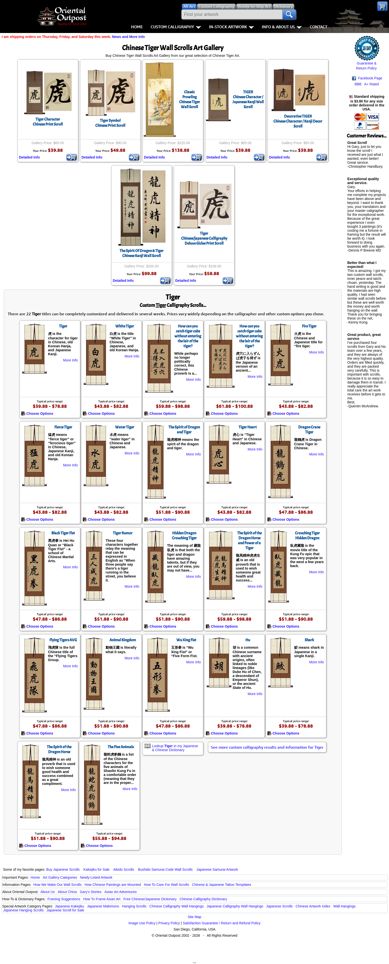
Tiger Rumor (122, 533)
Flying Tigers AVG (63, 640)
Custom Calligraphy (176, 26)
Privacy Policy (169, 923)
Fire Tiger (309, 326)
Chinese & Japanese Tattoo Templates (221, 885)
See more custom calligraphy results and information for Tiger (267, 747)
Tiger (63, 326)
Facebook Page (367, 78)
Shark (309, 640)
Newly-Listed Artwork (96, 877)
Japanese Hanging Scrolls (23, 910)
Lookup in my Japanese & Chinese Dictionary (175, 748)
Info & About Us (282, 26)
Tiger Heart (248, 427)
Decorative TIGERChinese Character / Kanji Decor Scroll (297, 121)
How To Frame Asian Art (101, 899)
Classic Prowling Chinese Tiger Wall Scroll (189, 99)
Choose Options (37, 414)
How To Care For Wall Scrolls (166, 885)
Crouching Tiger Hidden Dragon (307, 536)
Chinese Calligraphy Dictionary (203, 899)
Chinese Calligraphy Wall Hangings (176, 906)
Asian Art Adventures (120, 892)
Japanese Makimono (103, 906)
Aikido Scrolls (123, 869)
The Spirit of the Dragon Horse (59, 749)
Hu (247, 640)
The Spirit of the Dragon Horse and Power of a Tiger (249, 540)
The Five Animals (121, 746)
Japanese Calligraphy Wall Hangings (235, 906)
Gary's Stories (90, 892)
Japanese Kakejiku (69, 906)
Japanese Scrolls (279, 906)
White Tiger (124, 326)
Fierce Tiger (63, 427)
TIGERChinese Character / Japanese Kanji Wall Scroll (248, 99)
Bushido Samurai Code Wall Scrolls (165, 869)
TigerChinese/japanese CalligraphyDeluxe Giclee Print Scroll (204, 238)
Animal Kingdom (122, 640)
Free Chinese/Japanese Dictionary (150, 899)
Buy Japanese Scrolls (63, 869)
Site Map (194, 917)
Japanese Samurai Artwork (217, 869)
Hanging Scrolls (134, 906)
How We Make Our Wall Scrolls (57, 885)
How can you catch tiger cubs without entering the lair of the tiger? (187, 336)
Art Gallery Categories (60, 877)
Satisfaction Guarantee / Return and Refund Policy (222, 923)
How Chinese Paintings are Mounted (113, 885)
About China (67, 892)
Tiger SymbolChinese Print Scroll (110, 123)
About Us (47, 892)
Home (137, 26)
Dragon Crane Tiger (309, 430)
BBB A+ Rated (367, 84)
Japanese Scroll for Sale (65, 910)
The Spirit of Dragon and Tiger (184, 430)
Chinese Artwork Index (313, 906)
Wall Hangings (344, 906)
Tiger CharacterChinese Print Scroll (48, 122)
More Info (70, 360)
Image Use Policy (142, 923)
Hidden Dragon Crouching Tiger (184, 536)
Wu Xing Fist (186, 640)
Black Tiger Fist (63, 533)
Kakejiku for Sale (97, 869)
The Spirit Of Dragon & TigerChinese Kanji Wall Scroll (141, 253)
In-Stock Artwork (231, 26)
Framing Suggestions (63, 899)
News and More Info (128, 37)
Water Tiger (124, 427)
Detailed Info (29, 157)
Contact (318, 26)
